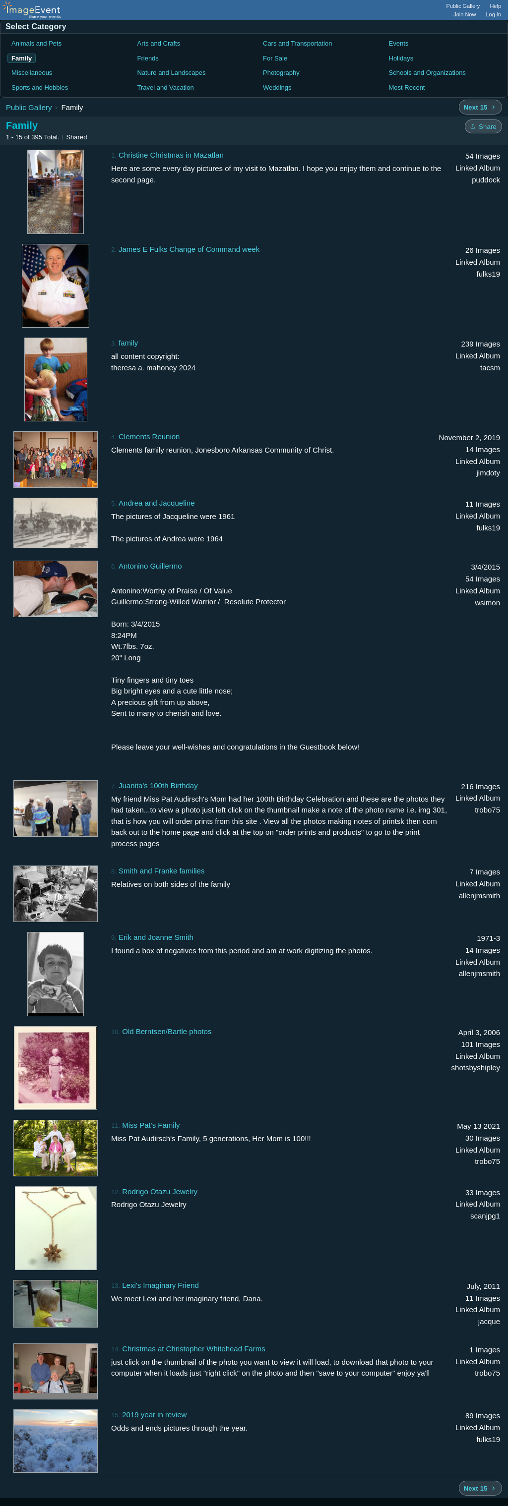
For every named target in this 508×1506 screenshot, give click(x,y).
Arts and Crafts (159, 43)
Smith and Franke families (161, 871)
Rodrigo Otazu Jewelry (159, 1191)
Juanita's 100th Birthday (158, 785)
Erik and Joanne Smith (156, 937)
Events (399, 43)
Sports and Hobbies (39, 87)
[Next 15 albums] (480, 107)
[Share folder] (483, 126)
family (128, 343)
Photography (281, 72)
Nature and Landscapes (171, 72)
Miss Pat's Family (151, 1125)
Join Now (464, 14)
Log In (493, 14)
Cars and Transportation (297, 43)
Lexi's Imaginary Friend (160, 1285)
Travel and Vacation (165, 87)
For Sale (275, 58)
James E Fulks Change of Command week (189, 249)
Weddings (277, 87)
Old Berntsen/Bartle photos (166, 1031)
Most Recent (407, 87)
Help (495, 6)
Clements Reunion (149, 436)
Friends (148, 58)
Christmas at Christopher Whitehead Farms (193, 1348)
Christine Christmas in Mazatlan (171, 155)
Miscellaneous (31, 72)
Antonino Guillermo (150, 566)
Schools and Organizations (427, 72)
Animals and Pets (36, 43)
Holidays (401, 58)
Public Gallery (463, 6)
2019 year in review (154, 1414)
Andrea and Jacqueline (156, 503)
